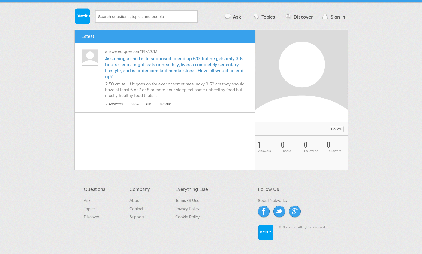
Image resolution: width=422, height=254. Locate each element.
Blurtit (82, 16)
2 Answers (114, 104)
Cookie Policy (187, 217)
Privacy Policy (187, 208)
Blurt (148, 104)
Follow (133, 104)
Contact (136, 208)
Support (136, 217)
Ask (232, 17)
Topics (263, 17)
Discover (299, 17)
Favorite (164, 104)
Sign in (333, 17)
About (134, 200)
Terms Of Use (187, 200)
